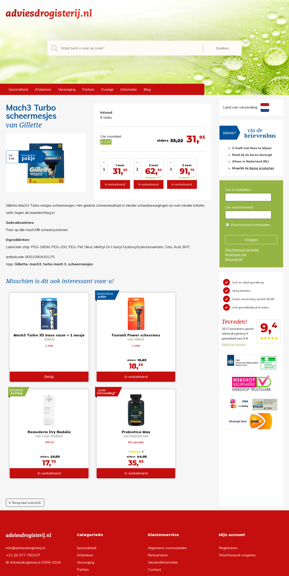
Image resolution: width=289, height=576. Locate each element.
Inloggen (251, 239)
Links (152, 510)
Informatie (128, 89)
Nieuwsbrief (233, 259)
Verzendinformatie (163, 496)
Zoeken (222, 48)
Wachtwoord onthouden (250, 224)
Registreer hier (236, 254)
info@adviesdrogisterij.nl (25, 481)
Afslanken (43, 89)
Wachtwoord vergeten (242, 250)
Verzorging (66, 89)
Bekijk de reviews (234, 344)
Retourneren (158, 488)
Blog (147, 89)
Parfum (88, 89)
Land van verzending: (246, 107)
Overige (107, 89)
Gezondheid (18, 89)
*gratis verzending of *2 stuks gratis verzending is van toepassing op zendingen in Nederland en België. (144, 571)
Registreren (228, 481)
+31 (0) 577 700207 (23, 488)
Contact (154, 503)
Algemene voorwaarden (167, 481)
